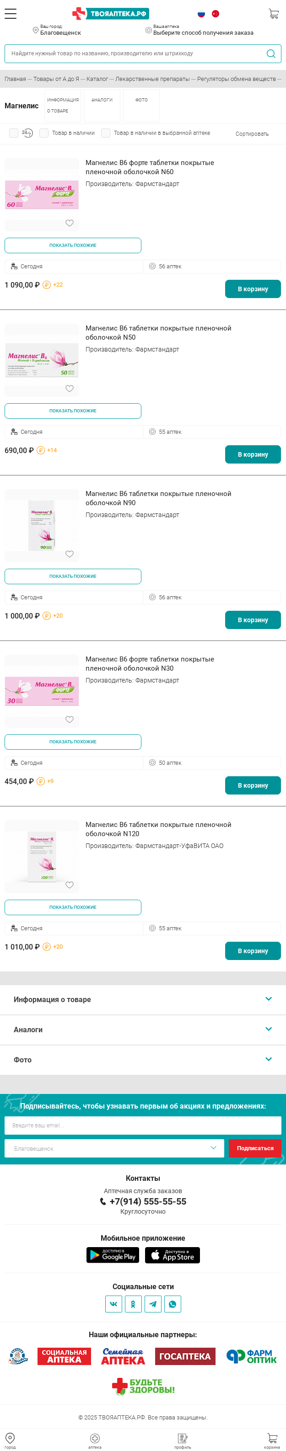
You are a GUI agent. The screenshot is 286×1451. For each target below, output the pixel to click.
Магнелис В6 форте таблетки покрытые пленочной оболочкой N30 (150, 663)
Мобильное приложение (143, 1238)
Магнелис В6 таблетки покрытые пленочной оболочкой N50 (159, 332)
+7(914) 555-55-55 (148, 1201)
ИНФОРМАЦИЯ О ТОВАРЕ (63, 105)
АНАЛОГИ (102, 99)
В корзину (253, 289)
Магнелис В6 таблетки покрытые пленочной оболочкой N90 (159, 498)
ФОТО (141, 99)
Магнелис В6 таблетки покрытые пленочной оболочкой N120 (159, 829)
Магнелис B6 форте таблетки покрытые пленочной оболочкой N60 (150, 167)
